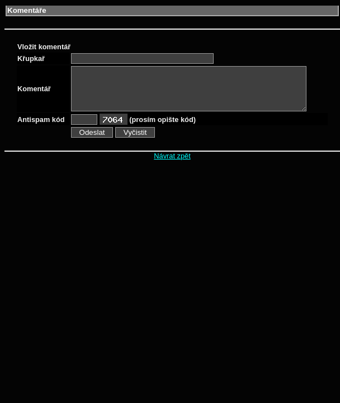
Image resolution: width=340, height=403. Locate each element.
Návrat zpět (172, 156)
